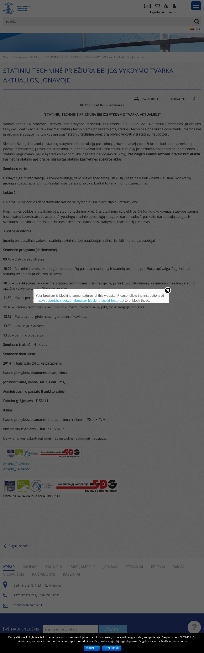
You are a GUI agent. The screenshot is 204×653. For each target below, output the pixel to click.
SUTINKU (91, 648)
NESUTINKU (112, 648)
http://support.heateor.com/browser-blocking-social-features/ (80, 300)
